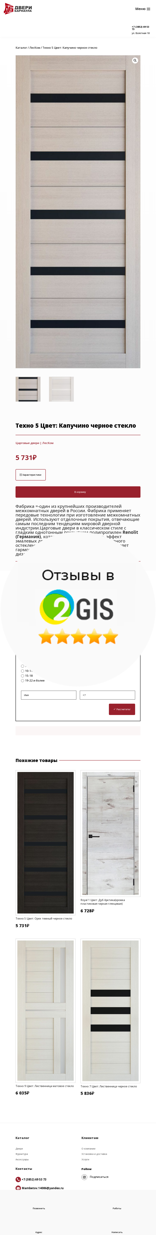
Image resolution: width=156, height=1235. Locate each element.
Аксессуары (22, 1161)
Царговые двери (27, 444)
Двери (19, 1150)
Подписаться (99, 1178)
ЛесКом (34, 49)
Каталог (21, 49)
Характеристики (32, 476)
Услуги (85, 1161)
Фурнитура (22, 1155)
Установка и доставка (94, 1155)
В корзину (80, 493)
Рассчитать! (123, 710)
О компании (88, 1150)
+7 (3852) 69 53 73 (140, 28)
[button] (135, 62)
